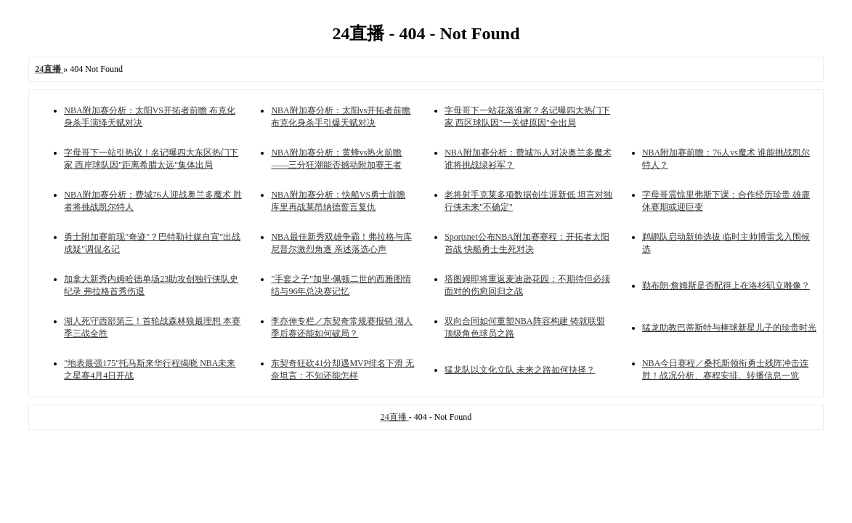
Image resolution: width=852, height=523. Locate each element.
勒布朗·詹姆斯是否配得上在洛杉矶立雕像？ (726, 285)
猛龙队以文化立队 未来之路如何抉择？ (520, 370)
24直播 (395, 417)
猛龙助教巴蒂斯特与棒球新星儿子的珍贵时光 (729, 328)
